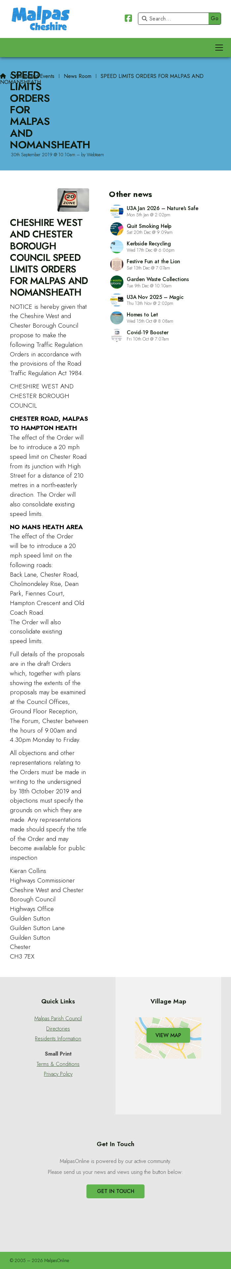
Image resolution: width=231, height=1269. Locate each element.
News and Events (34, 76)
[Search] (175, 18)
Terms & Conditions (58, 1064)
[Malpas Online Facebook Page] (128, 19)
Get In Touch (115, 1191)
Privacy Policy (58, 1074)
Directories (58, 1029)
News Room (77, 76)
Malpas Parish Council (58, 1018)
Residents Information (58, 1038)
